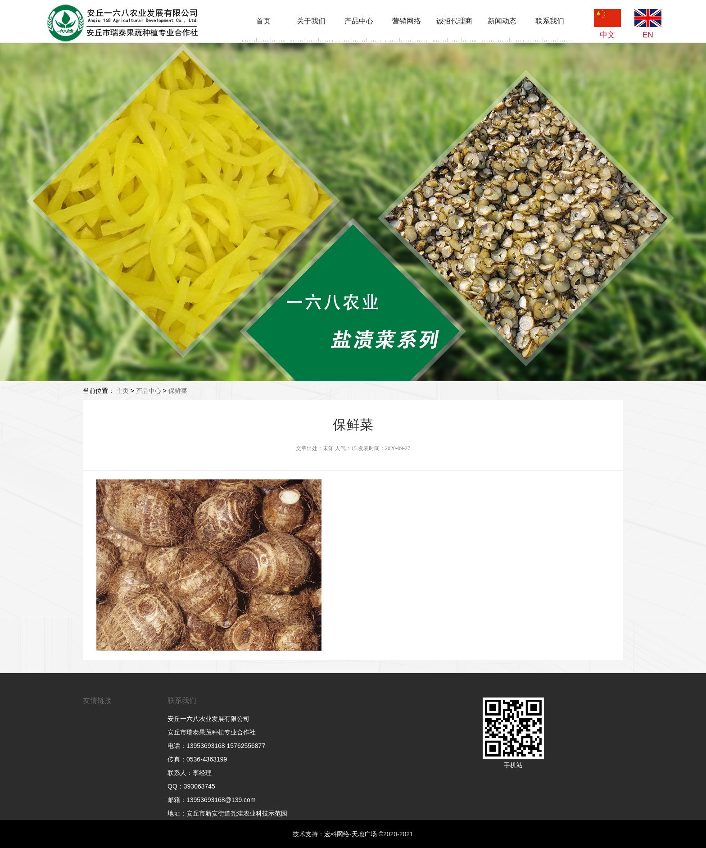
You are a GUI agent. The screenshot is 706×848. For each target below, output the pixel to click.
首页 (263, 21)
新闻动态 (502, 21)
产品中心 (358, 21)
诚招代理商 (454, 21)
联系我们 (549, 21)
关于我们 (311, 21)
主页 (122, 390)
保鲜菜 (177, 390)
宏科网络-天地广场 (350, 834)
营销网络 (406, 21)
